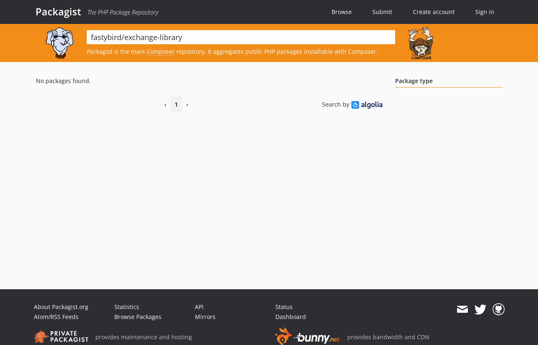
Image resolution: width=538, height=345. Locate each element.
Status (284, 307)
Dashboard (290, 317)
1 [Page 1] (176, 104)
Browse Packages (137, 317)
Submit (382, 12)
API (199, 307)
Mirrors (205, 317)
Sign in (484, 12)
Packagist (58, 11)
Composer (161, 51)
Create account (434, 12)
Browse (342, 12)
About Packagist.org (61, 307)
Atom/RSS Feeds (56, 317)
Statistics (126, 307)
